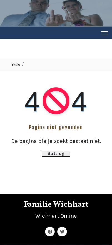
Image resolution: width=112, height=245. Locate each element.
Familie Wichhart (56, 204)
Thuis (15, 65)
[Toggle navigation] (104, 33)
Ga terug (56, 153)
